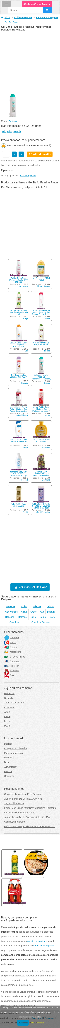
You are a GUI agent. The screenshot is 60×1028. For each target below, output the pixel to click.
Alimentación (10, 767)
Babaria (24, 383)
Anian (24, 612)
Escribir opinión (28, 175)
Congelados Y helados (15, 748)
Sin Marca (23, 286)
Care (52, 617)
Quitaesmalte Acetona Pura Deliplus (22, 794)
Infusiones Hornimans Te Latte (19, 812)
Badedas (9, 617)
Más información (37, 1023)
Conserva (9, 776)
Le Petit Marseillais (42, 512)
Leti (26, 351)
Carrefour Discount (40, 622)
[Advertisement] (30, 63)
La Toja (25, 318)
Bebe (7, 762)
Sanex (25, 448)
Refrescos (9, 693)
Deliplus (13, 121)
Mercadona (12, 652)
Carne (7, 716)
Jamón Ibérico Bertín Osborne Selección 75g (27, 817)
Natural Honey (22, 415)
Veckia (47, 415)
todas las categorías (43, 945)
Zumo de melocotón (14, 702)
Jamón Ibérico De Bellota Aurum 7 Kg (23, 799)
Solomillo (8, 698)
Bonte (47, 318)
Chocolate (9, 707)
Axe (42, 612)
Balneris (22, 617)
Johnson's (23, 480)
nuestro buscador (36, 941)
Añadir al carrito (40, 154)
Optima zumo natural (14, 822)
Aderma (37, 606)
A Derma (10, 606)
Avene (33, 612)
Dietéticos (9, 757)
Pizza (7, 725)
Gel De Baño (11, 22)
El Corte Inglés (14, 656)
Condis (10, 647)
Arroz (7, 712)
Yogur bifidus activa (14, 803)
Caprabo (11, 637)
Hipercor (11, 666)
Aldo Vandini (11, 612)
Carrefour (14, 622)
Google (17, 131)
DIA (9, 675)
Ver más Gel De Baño (33, 587)
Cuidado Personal (23, 17)
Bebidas (8, 744)
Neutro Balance (43, 286)
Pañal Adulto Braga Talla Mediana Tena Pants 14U (29, 826)
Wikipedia (7, 131)
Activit (24, 606)
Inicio (5, 17)
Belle (33, 617)
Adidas (50, 606)
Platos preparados (13, 753)
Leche (7, 721)
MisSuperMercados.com (37, 3)
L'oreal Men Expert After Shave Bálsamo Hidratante (30, 808)
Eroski (25, 512)
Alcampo (11, 670)
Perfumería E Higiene (47, 17)
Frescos (8, 771)
